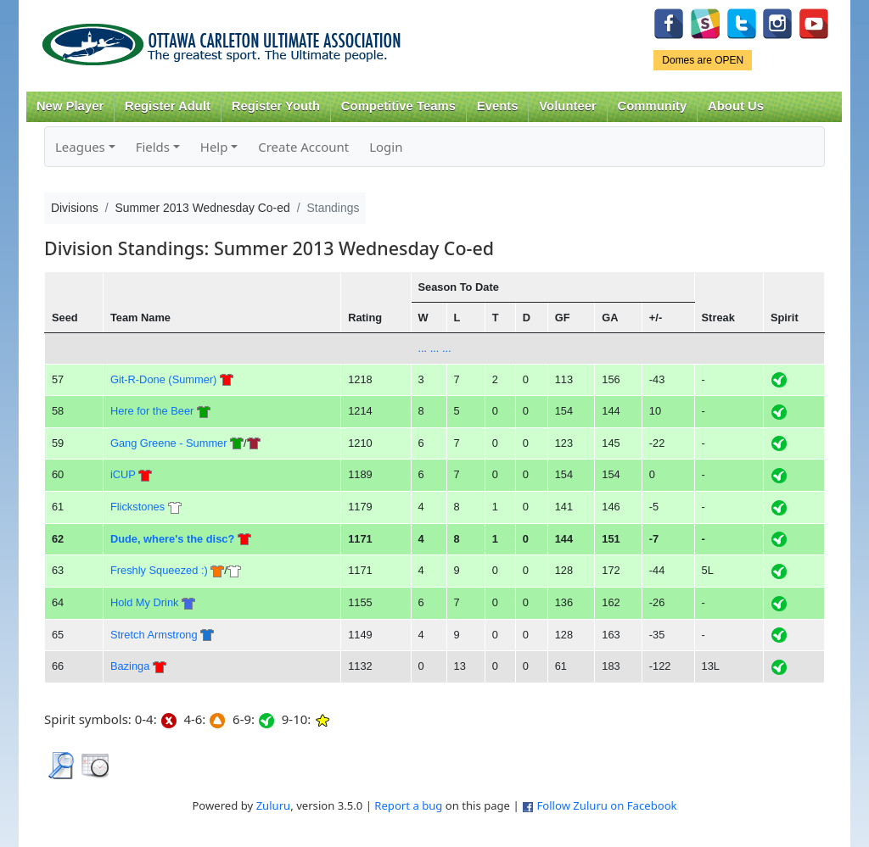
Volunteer (567, 106)
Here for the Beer (151, 410)
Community (652, 106)
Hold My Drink (144, 602)
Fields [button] (153, 146)
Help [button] (214, 146)
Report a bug (408, 805)
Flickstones (137, 506)
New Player (70, 106)
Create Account (303, 146)
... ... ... (434, 348)
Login (385, 146)
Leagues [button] (80, 146)
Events (498, 106)
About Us (736, 106)
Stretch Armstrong (154, 634)
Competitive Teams (398, 106)
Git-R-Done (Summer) (163, 379)
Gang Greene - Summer (168, 443)
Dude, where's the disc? (172, 538)
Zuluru (273, 805)
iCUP (123, 474)
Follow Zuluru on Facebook (606, 805)
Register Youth (276, 106)
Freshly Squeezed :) (159, 570)
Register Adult (167, 106)
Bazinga (129, 666)
